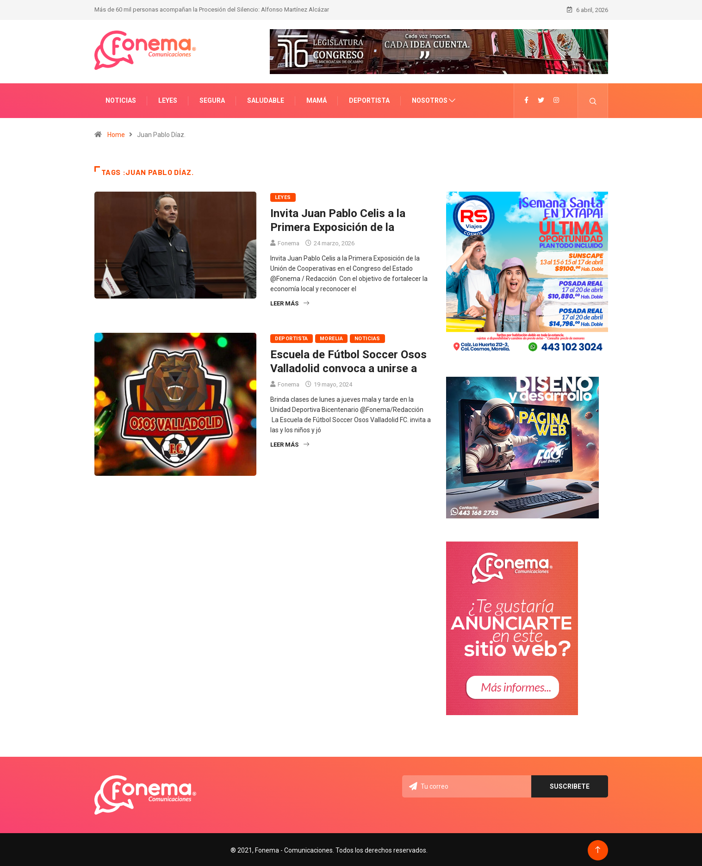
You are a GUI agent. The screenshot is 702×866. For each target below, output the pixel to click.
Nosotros (429, 99)
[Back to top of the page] (597, 848)
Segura (212, 99)
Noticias (121, 99)
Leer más (289, 302)
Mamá (316, 99)
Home (116, 133)
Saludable (265, 99)
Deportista (369, 99)
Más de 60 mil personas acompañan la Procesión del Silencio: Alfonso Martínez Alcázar (211, 9)
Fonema (288, 242)
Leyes (167, 99)
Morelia (331, 338)
